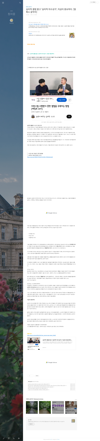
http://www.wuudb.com (43, 31)
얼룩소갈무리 (39, 7)
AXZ (61, 439)
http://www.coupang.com (43, 22)
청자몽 (11, 14)
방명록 (9, 438)
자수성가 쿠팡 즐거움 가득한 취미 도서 (49, 24)
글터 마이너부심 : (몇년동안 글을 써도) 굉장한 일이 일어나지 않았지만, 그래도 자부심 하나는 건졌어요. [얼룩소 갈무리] (56, 385)
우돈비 (40, 33)
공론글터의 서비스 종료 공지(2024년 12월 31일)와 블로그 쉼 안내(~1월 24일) (50, 386)
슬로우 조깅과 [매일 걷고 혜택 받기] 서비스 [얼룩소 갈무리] (47, 388)
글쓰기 (3, 438)
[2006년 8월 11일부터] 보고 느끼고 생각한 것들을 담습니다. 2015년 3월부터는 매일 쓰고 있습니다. (56, 421)
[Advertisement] (61, 213)
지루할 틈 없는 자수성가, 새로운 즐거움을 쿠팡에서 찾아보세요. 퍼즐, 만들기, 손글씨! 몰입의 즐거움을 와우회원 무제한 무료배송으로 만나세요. (61, 26)
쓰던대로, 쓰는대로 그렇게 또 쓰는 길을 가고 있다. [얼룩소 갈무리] (48, 384)
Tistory (68, 439)
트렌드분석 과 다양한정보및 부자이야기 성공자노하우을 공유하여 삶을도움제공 (57, 35)
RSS (14, 438)
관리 (19, 438)
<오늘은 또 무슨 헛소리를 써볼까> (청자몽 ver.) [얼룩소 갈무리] (48, 389)
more (86, 399)
